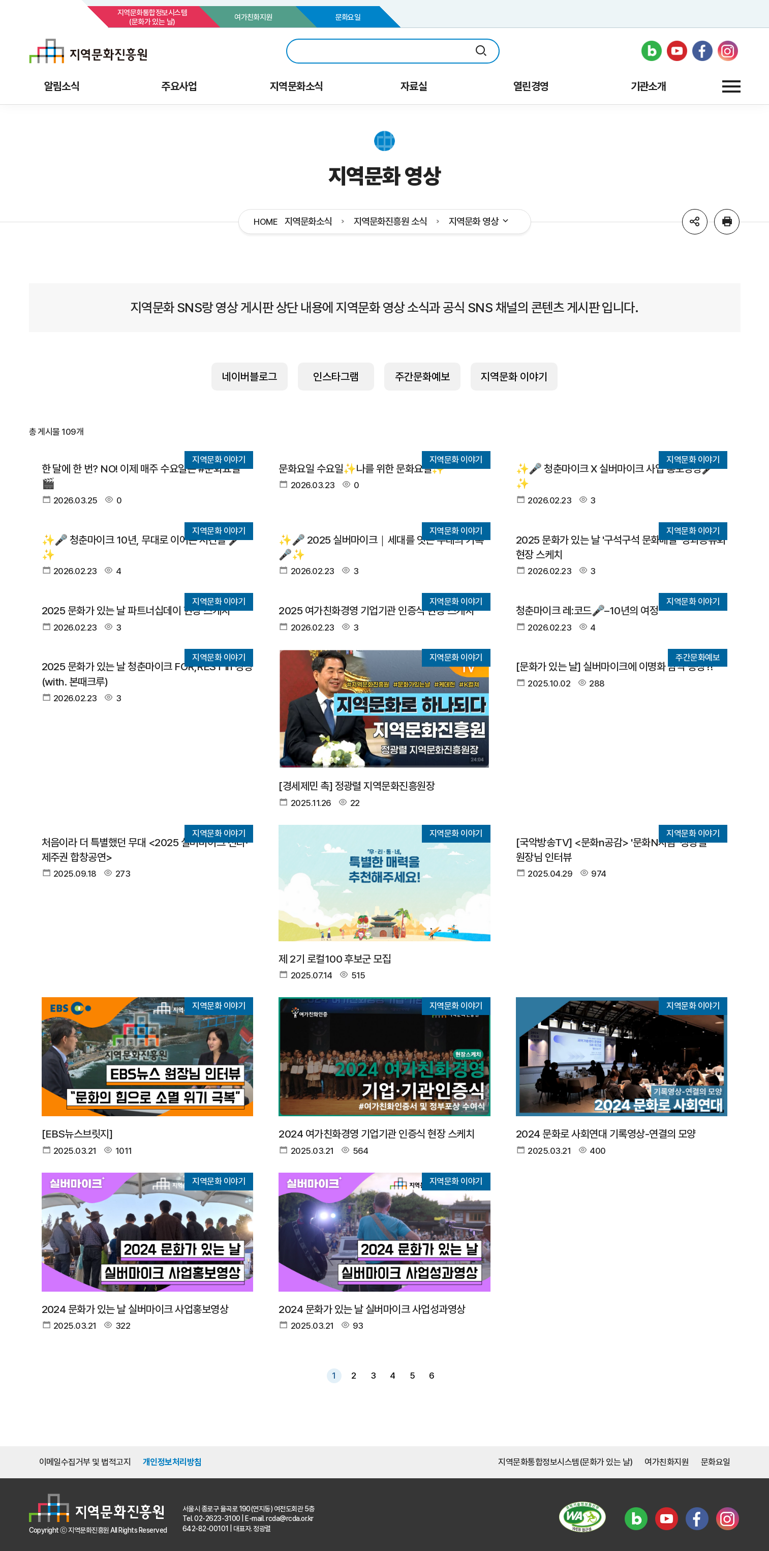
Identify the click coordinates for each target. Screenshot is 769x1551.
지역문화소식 (308, 221)
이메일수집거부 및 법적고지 (85, 1462)
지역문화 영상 (479, 221)
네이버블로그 (249, 376)
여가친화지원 (253, 17)
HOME (266, 222)
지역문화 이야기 (514, 376)
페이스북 (697, 1518)
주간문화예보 (422, 376)
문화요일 (348, 17)
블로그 (636, 1518)
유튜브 (667, 1518)
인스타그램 (336, 376)
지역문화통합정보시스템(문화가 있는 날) (152, 17)
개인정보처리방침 (172, 1462)
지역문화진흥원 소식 (390, 221)
